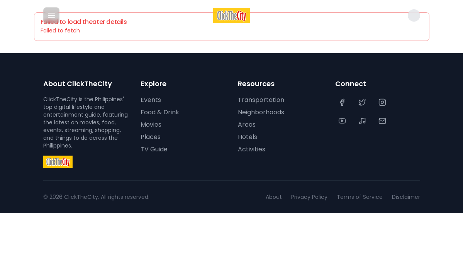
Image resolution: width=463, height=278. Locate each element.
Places (151, 136)
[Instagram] (383, 102)
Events (151, 99)
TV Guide (154, 149)
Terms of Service (360, 197)
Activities (251, 149)
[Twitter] (363, 102)
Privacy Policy (309, 197)
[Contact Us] (383, 121)
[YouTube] (343, 121)
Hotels (247, 136)
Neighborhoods (261, 112)
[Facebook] (343, 102)
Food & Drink (160, 112)
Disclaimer (406, 197)
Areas (247, 124)
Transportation (261, 99)
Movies (151, 124)
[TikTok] (363, 121)
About (274, 197)
